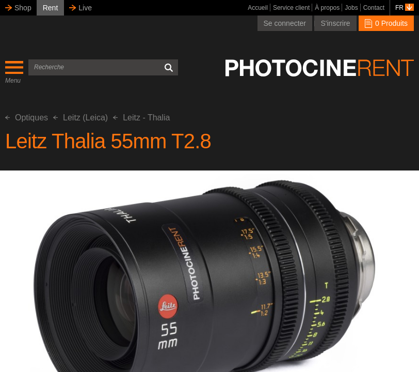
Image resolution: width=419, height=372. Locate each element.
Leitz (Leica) (80, 117)
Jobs (351, 7)
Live (85, 8)
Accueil (258, 7)
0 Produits (386, 23)
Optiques (26, 117)
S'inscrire (335, 23)
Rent (50, 8)
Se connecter (285, 23)
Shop (22, 8)
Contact (373, 7)
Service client (291, 7)
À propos (327, 7)
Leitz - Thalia (141, 117)
